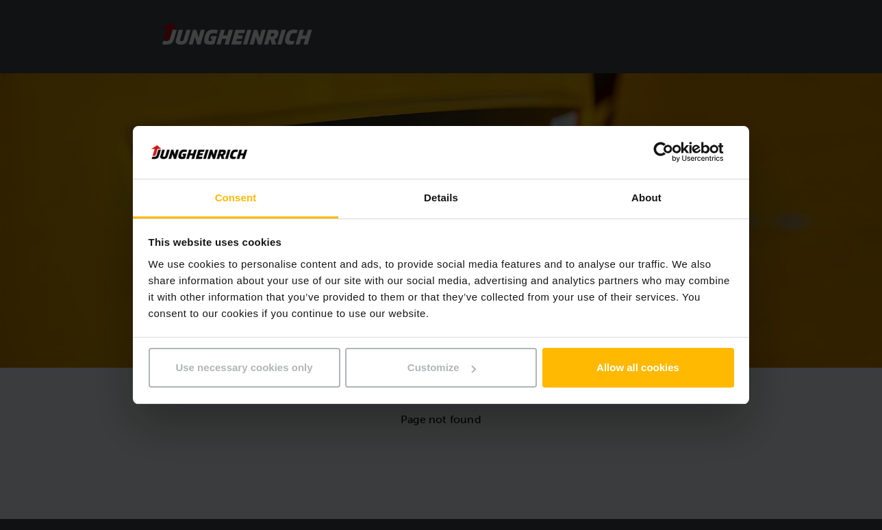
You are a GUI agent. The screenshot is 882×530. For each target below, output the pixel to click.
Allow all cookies (637, 367)
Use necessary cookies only (243, 367)
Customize (441, 367)
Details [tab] (441, 197)
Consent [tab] (236, 197)
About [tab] (646, 197)
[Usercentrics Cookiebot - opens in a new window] (674, 152)
